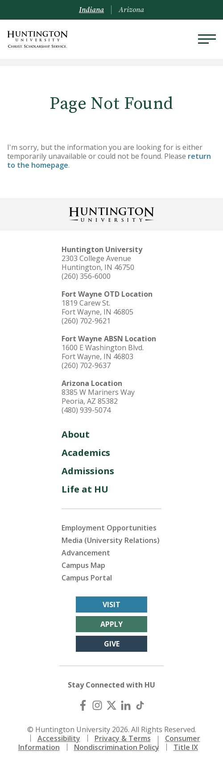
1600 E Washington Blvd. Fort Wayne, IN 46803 (103, 352)
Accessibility (58, 738)
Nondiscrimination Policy (116, 747)
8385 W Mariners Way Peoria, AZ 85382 (98, 396)
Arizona (131, 9)
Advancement (86, 553)
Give (112, 644)
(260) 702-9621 (86, 321)
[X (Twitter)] (111, 705)
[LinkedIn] (125, 705)
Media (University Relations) (111, 540)
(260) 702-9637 (86, 365)
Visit (111, 604)
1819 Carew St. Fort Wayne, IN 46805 (97, 307)
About (76, 434)
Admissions (88, 471)
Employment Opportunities (109, 528)
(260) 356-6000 (86, 276)
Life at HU (85, 489)
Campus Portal (87, 578)
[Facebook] (83, 705)
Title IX (185, 747)
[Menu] (206, 39)
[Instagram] (97, 705)
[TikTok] (140, 705)
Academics (86, 453)
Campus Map (83, 565)
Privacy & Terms (123, 738)
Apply (111, 624)
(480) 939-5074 (86, 410)
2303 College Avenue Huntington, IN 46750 (98, 262)
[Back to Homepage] (111, 213)
